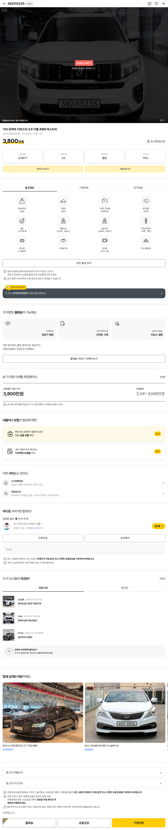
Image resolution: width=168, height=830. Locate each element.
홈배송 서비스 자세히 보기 (84, 358)
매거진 (124, 587)
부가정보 (138, 187)
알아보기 (84, 433)
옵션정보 (29, 187)
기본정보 (84, 187)
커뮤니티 (43, 587)
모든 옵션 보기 (84, 263)
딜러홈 (157, 526)
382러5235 (20, 4)
